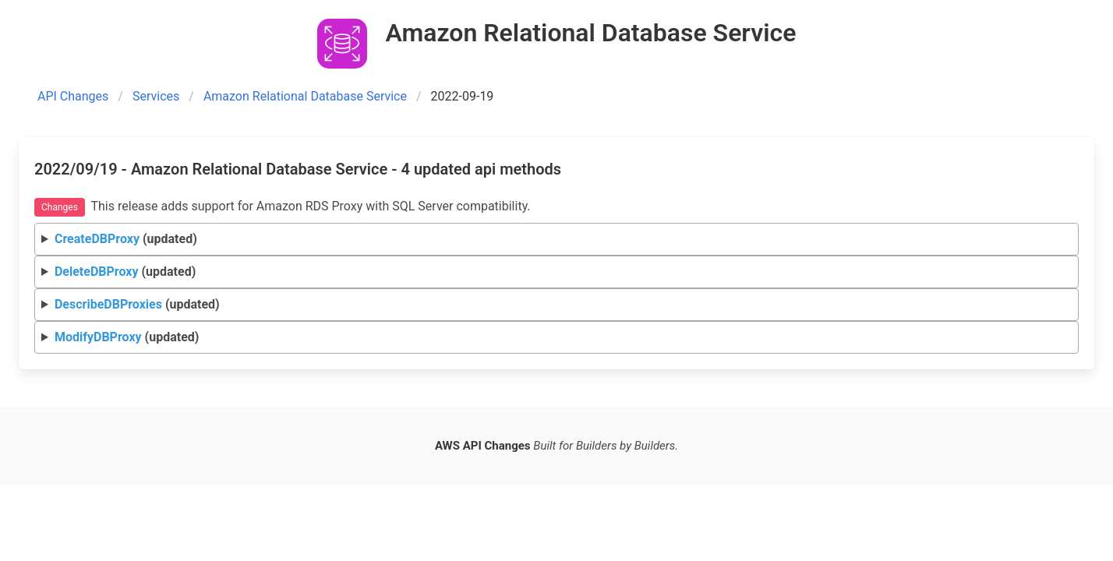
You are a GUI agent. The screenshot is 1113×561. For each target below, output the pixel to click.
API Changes (72, 96)
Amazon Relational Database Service (305, 96)
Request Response (557, 240)
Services (155, 96)
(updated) (126, 238)
